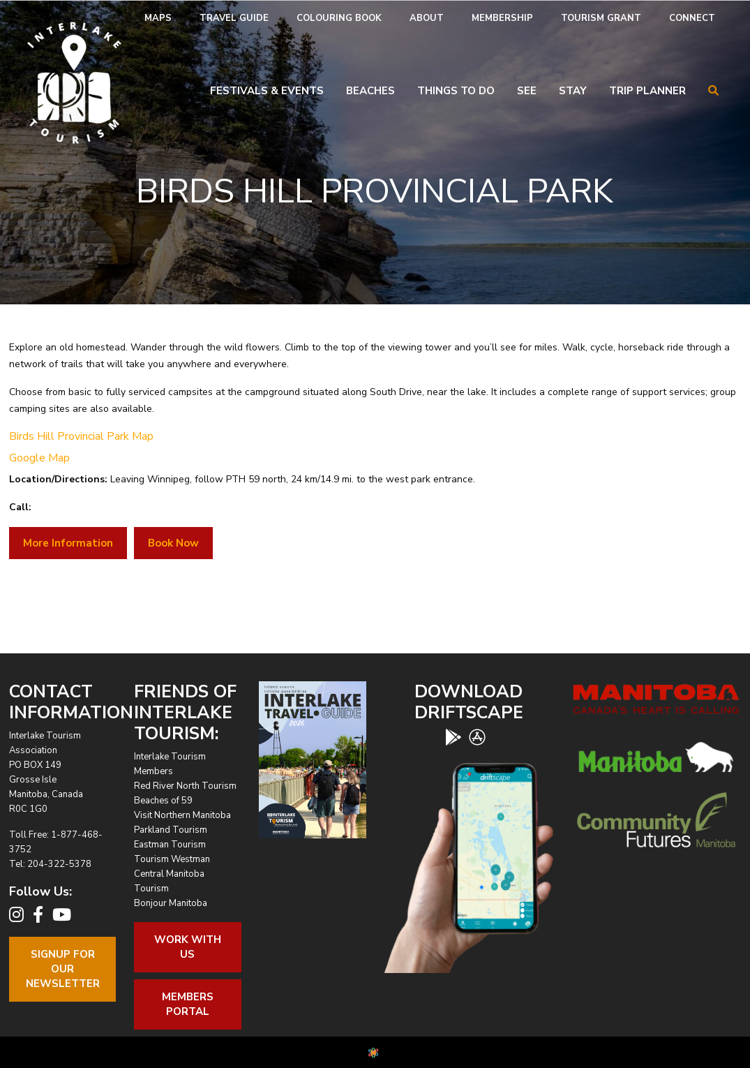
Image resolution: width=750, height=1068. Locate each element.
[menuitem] (158, 18)
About (427, 18)
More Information (68, 543)
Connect (692, 18)
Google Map (39, 458)
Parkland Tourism (170, 830)
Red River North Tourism (185, 786)
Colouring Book (339, 18)
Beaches (370, 91)
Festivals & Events (267, 91)
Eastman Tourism (170, 844)
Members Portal (187, 1004)
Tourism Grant (601, 18)
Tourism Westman (172, 859)
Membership (502, 18)
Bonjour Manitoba (170, 903)
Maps (158, 18)
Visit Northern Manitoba (182, 815)
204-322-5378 (59, 864)
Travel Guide (234, 18)
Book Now (173, 543)
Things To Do (456, 91)
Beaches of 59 (163, 800)
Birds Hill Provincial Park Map (81, 436)
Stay (573, 91)
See (527, 91)
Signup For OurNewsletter (63, 969)
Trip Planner (647, 91)
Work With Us (187, 947)
